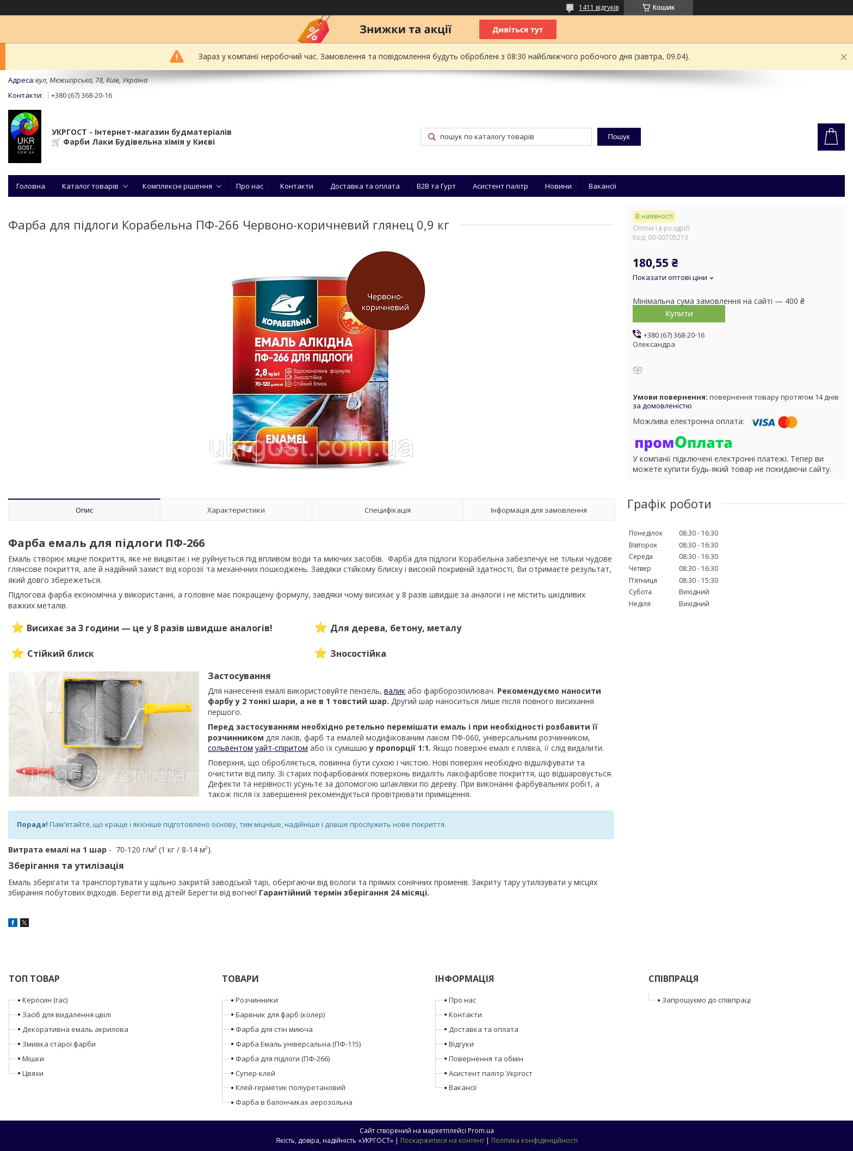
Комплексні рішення (177, 186)
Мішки (33, 1058)
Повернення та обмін (486, 1058)
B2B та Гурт (436, 186)
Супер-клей (255, 1073)
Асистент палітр (500, 186)
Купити (679, 313)
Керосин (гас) (44, 1000)
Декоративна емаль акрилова (75, 1029)
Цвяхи (33, 1073)
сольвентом (230, 748)
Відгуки (461, 1044)
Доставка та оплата (365, 186)
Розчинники (257, 1000)
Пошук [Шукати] (618, 137)
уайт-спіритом (281, 748)
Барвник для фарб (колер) (280, 1014)
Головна (30, 186)
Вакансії (602, 186)
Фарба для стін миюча (274, 1029)
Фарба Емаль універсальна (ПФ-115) (298, 1044)
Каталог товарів (90, 186)
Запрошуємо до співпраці (706, 1000)
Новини (558, 186)
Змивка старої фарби (59, 1044)
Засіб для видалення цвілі (66, 1014)
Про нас (249, 186)
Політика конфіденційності (534, 1140)
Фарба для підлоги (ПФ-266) (283, 1058)
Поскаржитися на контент (442, 1140)
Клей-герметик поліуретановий (290, 1087)
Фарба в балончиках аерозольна (294, 1102)
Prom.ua (481, 1130)
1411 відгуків (599, 7)
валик (394, 691)
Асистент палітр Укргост (491, 1073)
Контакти (296, 186)
